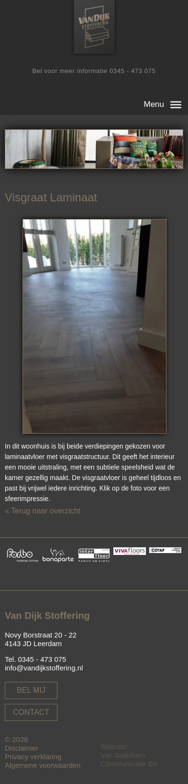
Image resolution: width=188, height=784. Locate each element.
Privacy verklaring (33, 757)
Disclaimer (21, 748)
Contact (31, 712)
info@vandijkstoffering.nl (44, 668)
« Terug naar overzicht (42, 511)
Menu (154, 104)
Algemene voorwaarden (42, 765)
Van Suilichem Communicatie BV (129, 759)
